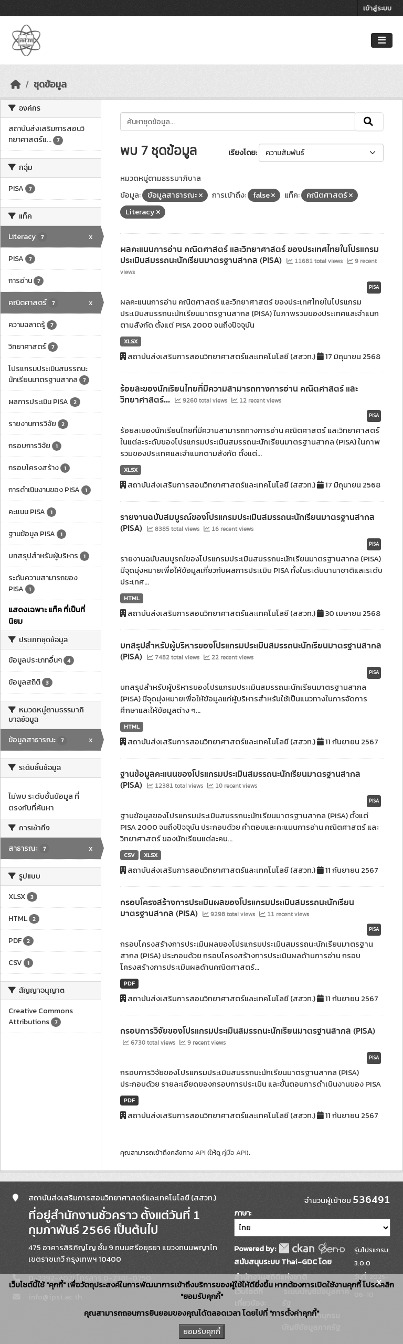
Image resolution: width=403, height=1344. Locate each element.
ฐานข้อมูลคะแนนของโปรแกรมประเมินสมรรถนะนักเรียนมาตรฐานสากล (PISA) (240, 779)
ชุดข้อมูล (50, 84)
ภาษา (242, 1213)
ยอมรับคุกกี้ (201, 1331)
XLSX (130, 341)
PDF (129, 983)
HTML (132, 598)
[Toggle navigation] (382, 40)
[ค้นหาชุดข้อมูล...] (238, 121)
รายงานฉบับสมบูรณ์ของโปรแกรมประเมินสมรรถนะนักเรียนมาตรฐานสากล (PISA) (247, 523)
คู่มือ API (234, 1152)
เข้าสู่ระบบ (377, 8)
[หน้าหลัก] (15, 84)
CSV (129, 855)
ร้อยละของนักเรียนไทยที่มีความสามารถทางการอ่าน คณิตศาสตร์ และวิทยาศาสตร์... (239, 394)
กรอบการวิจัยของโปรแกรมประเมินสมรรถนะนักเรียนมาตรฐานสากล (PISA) (247, 1031)
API (200, 1152)
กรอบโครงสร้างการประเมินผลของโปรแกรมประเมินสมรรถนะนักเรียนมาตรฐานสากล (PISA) (237, 908)
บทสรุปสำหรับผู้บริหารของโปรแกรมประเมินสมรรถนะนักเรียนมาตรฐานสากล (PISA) (250, 651)
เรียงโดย (242, 152)
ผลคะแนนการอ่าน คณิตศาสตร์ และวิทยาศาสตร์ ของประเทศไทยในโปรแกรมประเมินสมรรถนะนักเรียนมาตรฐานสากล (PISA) (249, 255)
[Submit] (369, 121)
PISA (374, 287)
